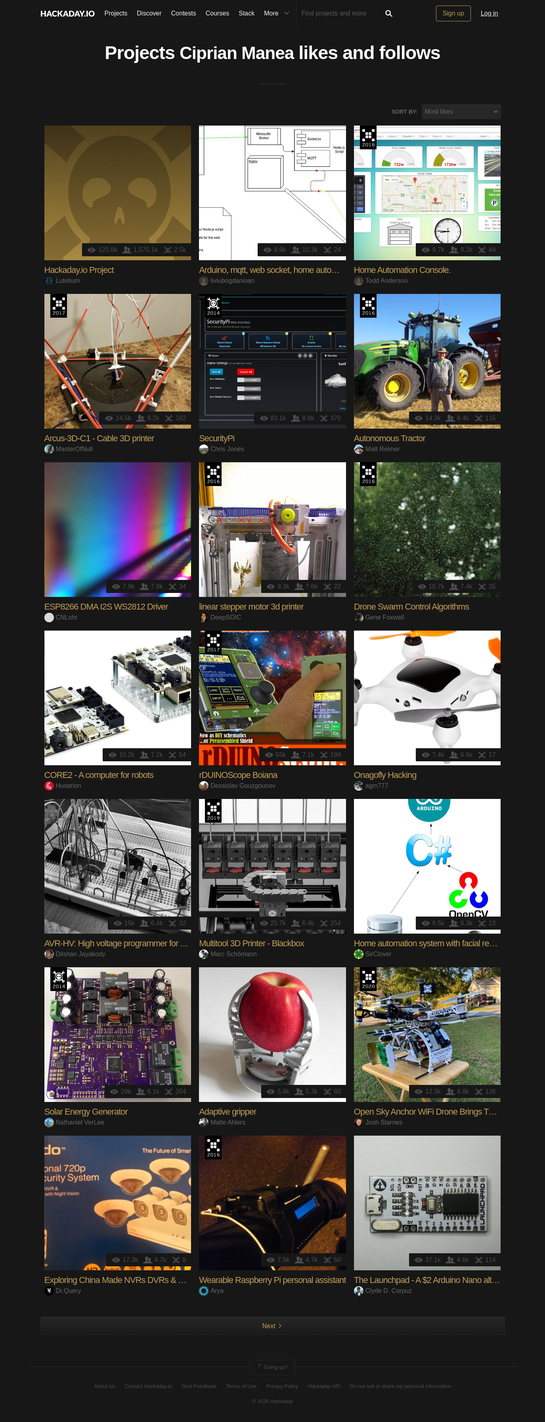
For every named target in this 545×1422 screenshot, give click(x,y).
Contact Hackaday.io (148, 1387)
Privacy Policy (282, 1387)
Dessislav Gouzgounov (237, 786)
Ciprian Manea (237, 54)
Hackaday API (324, 1387)
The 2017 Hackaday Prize (58, 307)
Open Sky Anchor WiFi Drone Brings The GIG (434, 1113)
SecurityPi (216, 440)
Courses (217, 13)
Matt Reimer (377, 450)
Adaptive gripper (227, 1113)
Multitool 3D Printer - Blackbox (251, 945)
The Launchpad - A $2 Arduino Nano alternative (436, 1282)
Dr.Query (62, 1292)
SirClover (373, 955)
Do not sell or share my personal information (400, 1387)
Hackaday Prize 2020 (368, 981)
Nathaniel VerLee (74, 1123)
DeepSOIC (220, 618)
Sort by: (405, 113)
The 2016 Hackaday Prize (368, 139)
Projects (116, 13)
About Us (104, 1387)
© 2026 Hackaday (272, 1402)
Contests (183, 13)
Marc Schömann (228, 955)
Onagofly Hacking (385, 777)
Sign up (453, 13)
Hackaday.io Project (79, 271)
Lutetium (62, 281)
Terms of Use (241, 1387)
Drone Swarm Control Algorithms (411, 608)
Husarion (62, 786)
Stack (246, 13)
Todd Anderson (381, 281)
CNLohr (61, 618)
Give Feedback (199, 1387)
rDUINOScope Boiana (238, 777)
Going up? (272, 1369)
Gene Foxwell (379, 618)
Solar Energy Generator (86, 1113)
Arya (211, 1292)
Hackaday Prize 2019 (213, 812)
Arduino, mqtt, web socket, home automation (277, 271)
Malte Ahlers (222, 1123)
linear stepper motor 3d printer (251, 608)
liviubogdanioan (226, 281)
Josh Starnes (378, 1123)
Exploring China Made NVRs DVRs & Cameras (127, 1282)
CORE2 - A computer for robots (98, 777)
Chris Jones (221, 450)
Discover (149, 13)
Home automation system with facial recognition (437, 945)
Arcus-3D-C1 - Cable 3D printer (99, 440)
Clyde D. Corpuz (383, 1292)
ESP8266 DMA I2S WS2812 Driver (106, 608)
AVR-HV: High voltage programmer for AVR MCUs (132, 945)
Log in (489, 13)
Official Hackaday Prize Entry (213, 307)
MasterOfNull (68, 450)
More (278, 13)
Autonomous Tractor (389, 440)
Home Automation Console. (402, 271)
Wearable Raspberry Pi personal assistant (272, 1282)
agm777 (371, 786)
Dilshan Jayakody (74, 955)
